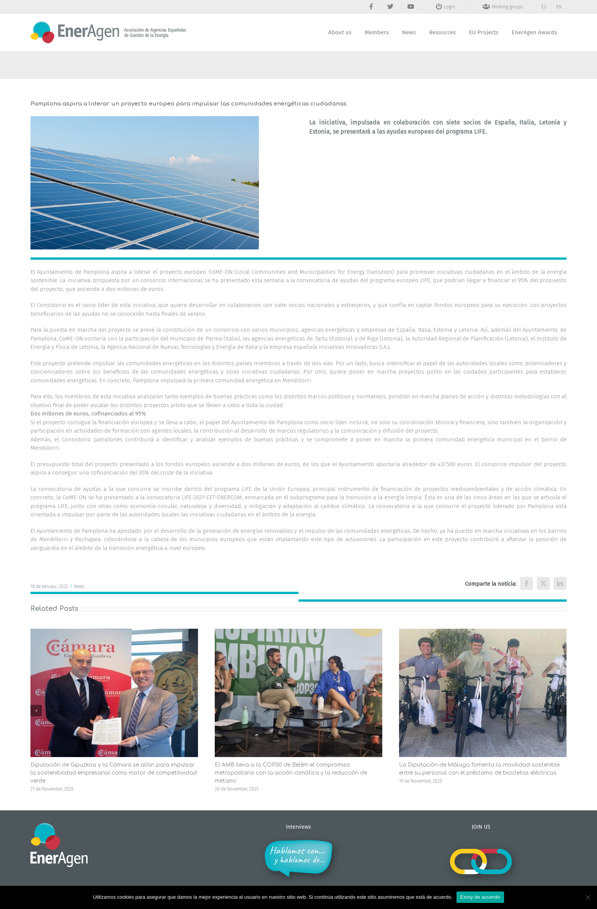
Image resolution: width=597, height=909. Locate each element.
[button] (36, 710)
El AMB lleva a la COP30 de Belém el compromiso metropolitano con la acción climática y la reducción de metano (291, 773)
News (79, 586)
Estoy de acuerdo (480, 897)
